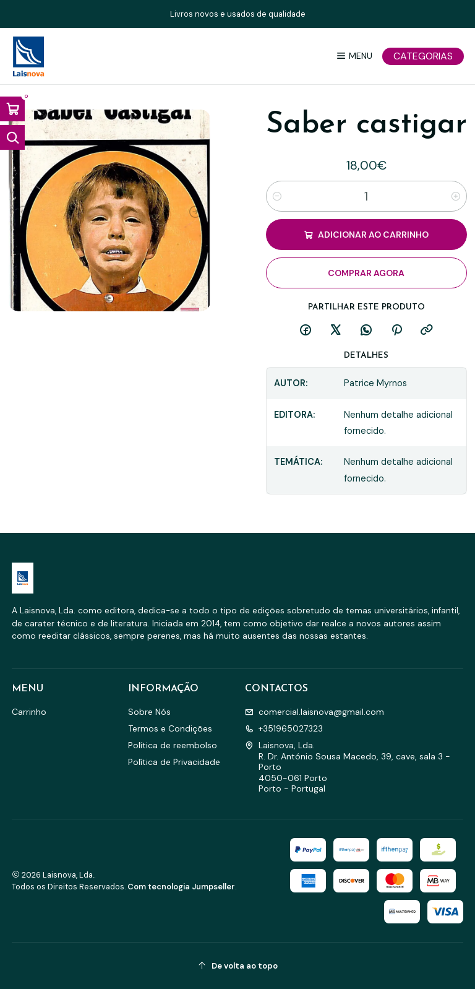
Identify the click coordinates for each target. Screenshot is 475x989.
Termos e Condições (170, 728)
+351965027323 (284, 728)
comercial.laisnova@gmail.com (314, 711)
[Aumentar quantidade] (455, 196)
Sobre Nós (149, 711)
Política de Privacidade (174, 761)
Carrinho (29, 711)
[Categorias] (423, 56)
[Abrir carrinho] (12, 109)
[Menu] (354, 56)
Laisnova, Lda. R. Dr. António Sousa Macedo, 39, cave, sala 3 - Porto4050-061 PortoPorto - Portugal (347, 767)
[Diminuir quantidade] (277, 196)
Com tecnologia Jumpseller (181, 886)
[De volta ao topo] (238, 965)
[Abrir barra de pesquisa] (12, 137)
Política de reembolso (172, 745)
